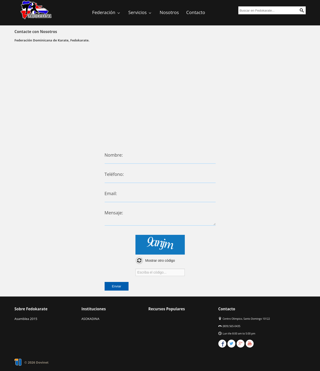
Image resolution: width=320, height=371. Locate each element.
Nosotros (169, 12)
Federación (106, 12)
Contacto (195, 12)
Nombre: (114, 155)
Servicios (140, 12)
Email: (111, 193)
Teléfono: (114, 174)
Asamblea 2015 (26, 318)
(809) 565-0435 (232, 326)
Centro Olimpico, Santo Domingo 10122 (246, 318)
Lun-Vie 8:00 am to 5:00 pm (239, 333)
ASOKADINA (90, 318)
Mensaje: (114, 213)
